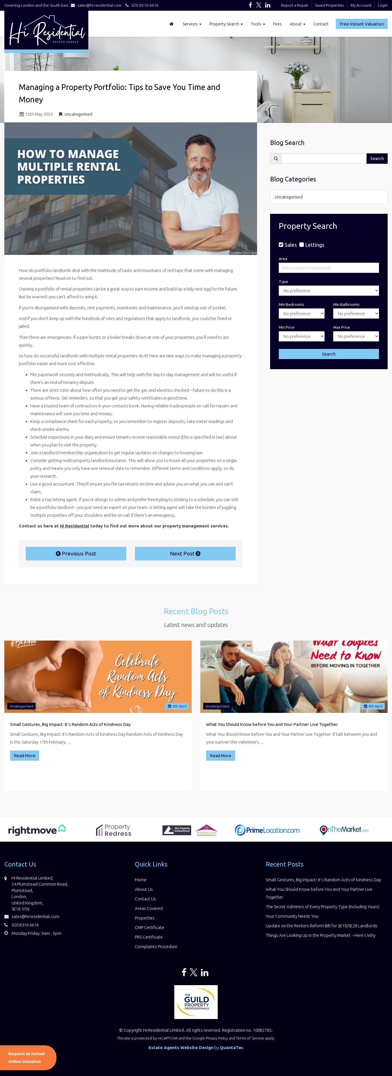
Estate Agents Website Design (181, 1047)
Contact (321, 23)
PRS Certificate (149, 937)
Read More (24, 755)
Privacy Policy (217, 1038)
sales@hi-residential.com (97, 5)
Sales (291, 245)
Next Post (185, 553)
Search (377, 158)
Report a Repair (294, 5)
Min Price (286, 327)
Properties (145, 917)
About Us (144, 889)
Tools (258, 23)
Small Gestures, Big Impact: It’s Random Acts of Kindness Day (70, 724)
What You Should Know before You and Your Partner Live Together (272, 724)
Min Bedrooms (291, 304)
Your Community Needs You (292, 916)
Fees (277, 23)
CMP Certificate (149, 927)
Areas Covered (149, 908)
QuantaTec (231, 1047)
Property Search (226, 23)
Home (140, 879)
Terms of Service (250, 1038)
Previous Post (76, 553)
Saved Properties (329, 5)
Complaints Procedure (156, 946)
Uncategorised (78, 114)
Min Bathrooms (346, 304)
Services (192, 23)
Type (283, 281)
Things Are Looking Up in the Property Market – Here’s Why (320, 935)
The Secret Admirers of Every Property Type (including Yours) (323, 906)
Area (283, 258)
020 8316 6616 (141, 5)
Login (383, 5)
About (297, 23)
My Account (361, 5)
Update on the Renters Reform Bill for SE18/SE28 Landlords (321, 925)
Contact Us (145, 898)
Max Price (341, 327)
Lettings (314, 245)
